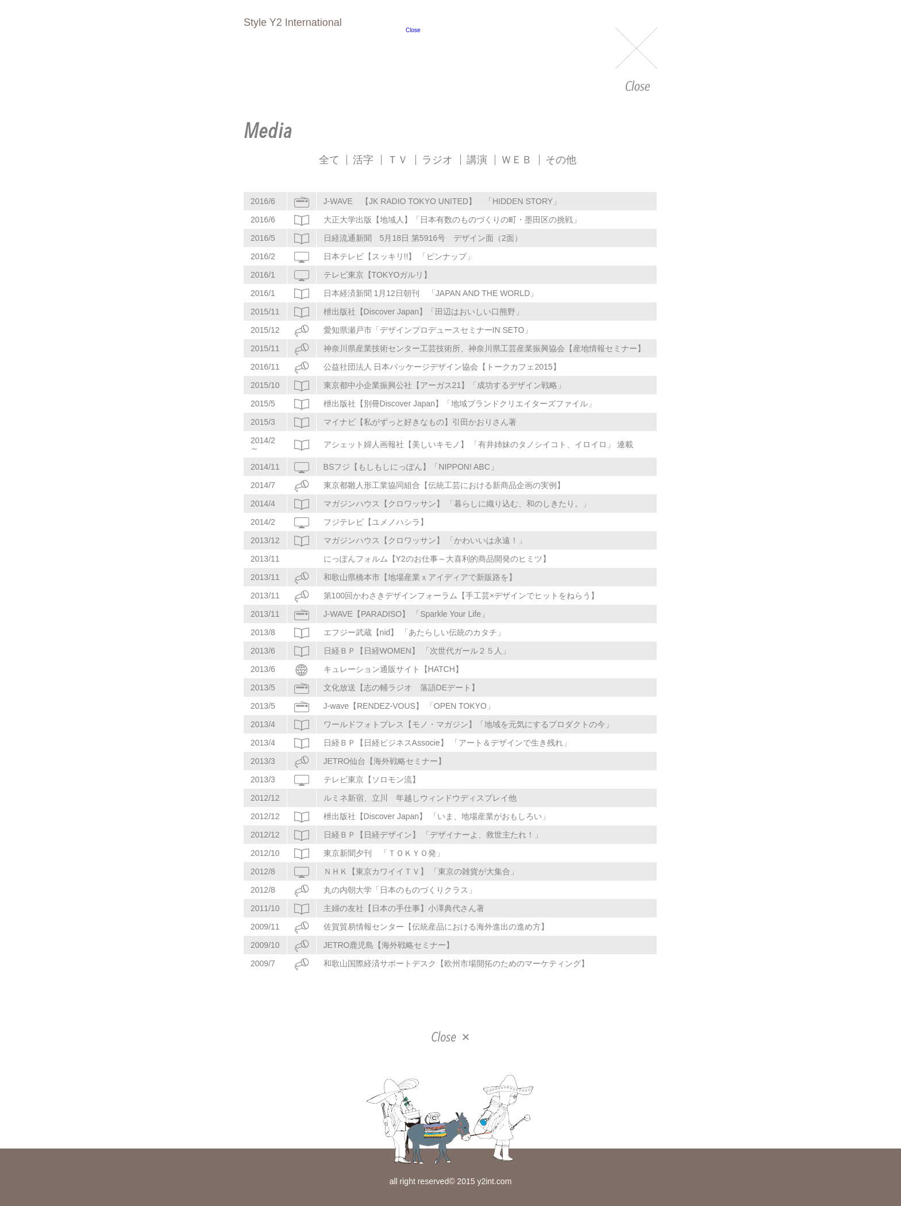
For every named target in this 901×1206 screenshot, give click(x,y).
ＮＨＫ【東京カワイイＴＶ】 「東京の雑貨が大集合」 (421, 871)
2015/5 (263, 403)
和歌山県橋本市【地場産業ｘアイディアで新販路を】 (420, 577)
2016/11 (265, 366)
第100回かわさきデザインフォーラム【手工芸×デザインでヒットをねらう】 (461, 595)
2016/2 (263, 256)
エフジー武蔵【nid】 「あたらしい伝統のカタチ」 (415, 632)
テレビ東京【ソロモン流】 (372, 779)
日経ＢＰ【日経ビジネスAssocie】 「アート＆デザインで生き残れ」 (447, 742)
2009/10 (265, 945)
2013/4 (263, 724)
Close (636, 61)
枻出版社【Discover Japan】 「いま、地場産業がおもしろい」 (437, 816)
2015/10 (265, 385)
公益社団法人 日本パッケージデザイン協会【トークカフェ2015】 (442, 366)
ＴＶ (397, 160)
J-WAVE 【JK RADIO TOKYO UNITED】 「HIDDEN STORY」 (442, 201)
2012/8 (263, 871)
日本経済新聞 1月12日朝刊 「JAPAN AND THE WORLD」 (431, 293)
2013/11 (265, 558)
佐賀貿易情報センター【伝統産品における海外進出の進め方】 (436, 926)
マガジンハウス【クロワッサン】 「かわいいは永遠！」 (425, 540)
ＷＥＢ (516, 160)
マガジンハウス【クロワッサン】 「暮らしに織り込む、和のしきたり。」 (457, 503)
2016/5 (263, 238)
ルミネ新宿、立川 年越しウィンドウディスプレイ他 (420, 797)
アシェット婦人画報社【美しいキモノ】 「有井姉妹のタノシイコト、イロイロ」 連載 (479, 444)
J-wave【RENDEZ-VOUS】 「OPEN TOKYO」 (409, 705)
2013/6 (263, 650)
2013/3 (263, 761)
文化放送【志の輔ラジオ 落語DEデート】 (401, 687)
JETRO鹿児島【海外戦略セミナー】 (389, 945)
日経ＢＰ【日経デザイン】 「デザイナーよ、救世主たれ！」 (433, 834)
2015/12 (265, 330)
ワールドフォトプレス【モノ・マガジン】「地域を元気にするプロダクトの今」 (468, 724)
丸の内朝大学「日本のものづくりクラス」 (400, 889)
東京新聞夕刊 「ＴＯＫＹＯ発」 (384, 853)
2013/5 (263, 687)
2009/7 (263, 963)
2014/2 (263, 522)
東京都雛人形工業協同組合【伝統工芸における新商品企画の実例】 (444, 485)
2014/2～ (263, 444)
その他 (560, 160)
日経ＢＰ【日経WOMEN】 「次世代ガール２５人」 (417, 650)
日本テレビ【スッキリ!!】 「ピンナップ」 (399, 256)
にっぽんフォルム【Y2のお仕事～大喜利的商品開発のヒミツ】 (437, 558)
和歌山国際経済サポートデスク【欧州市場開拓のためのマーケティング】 (456, 963)
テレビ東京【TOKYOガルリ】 (378, 274)
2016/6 (263, 201)
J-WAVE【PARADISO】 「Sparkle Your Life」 (406, 614)
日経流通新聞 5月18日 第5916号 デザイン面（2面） (423, 238)
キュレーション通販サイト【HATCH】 (393, 669)
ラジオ (437, 160)
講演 (477, 160)
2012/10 (265, 853)
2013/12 (265, 540)
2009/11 (265, 926)
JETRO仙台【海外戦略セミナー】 (385, 761)
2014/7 (263, 485)
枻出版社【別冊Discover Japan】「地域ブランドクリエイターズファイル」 (460, 403)
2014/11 (265, 466)
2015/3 (263, 422)
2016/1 (263, 274)
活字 (363, 160)
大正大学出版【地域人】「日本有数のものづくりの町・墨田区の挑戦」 (452, 219)
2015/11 (265, 311)
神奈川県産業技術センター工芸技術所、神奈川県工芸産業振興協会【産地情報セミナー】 (484, 348)
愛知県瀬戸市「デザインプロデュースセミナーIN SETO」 (428, 330)
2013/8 (263, 632)
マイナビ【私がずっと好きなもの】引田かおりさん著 (420, 422)
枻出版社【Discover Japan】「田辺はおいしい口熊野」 (424, 311)
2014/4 (263, 503)
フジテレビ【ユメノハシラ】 (376, 522)
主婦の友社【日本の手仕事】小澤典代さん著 (404, 908)
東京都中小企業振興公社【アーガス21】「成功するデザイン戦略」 (445, 385)
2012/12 (265, 797)
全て (329, 160)
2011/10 (265, 908)
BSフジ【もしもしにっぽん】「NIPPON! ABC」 (411, 466)
